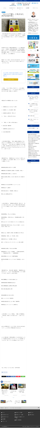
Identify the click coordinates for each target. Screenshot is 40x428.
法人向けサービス (12, 8)
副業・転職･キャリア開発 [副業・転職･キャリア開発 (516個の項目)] (34, 143)
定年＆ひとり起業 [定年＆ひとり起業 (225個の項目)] (32, 146)
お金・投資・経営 (5, 372)
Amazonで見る (11, 79)
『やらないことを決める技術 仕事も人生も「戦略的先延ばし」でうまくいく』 (34, 98)
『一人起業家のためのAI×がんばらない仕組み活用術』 (34, 105)
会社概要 (27, 8)
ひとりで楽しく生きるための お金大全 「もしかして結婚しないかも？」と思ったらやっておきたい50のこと (13, 74)
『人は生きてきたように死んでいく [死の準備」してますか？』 (34, 111)
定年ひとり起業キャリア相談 (20, 417)
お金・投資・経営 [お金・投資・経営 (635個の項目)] (32, 134)
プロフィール (35, 8)
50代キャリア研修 (19, 412)
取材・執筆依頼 (18, 420)
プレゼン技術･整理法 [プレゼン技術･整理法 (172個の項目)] (33, 140)
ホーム (5, 8)
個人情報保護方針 (4, 426)
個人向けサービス (20, 8)
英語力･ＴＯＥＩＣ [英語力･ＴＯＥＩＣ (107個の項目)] (33, 152)
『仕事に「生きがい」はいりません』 (34, 120)
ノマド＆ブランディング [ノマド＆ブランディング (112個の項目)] (33, 137)
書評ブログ (3, 12)
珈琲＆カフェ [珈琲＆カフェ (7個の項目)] (31, 149)
